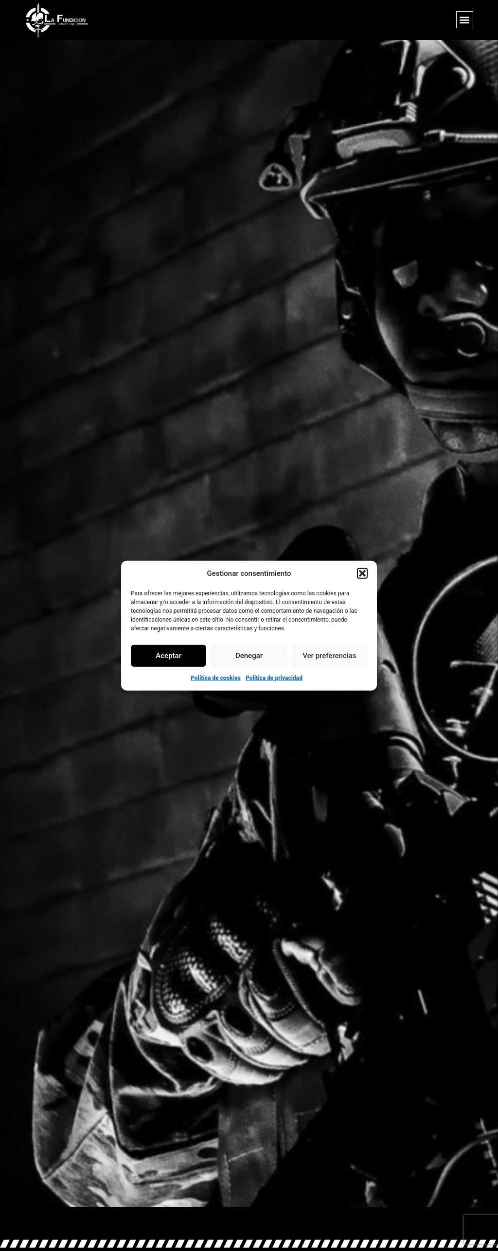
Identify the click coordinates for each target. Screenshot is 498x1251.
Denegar (249, 655)
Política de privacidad (274, 677)
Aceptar (168, 655)
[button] (362, 573)
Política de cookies (216, 677)
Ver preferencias (329, 655)
